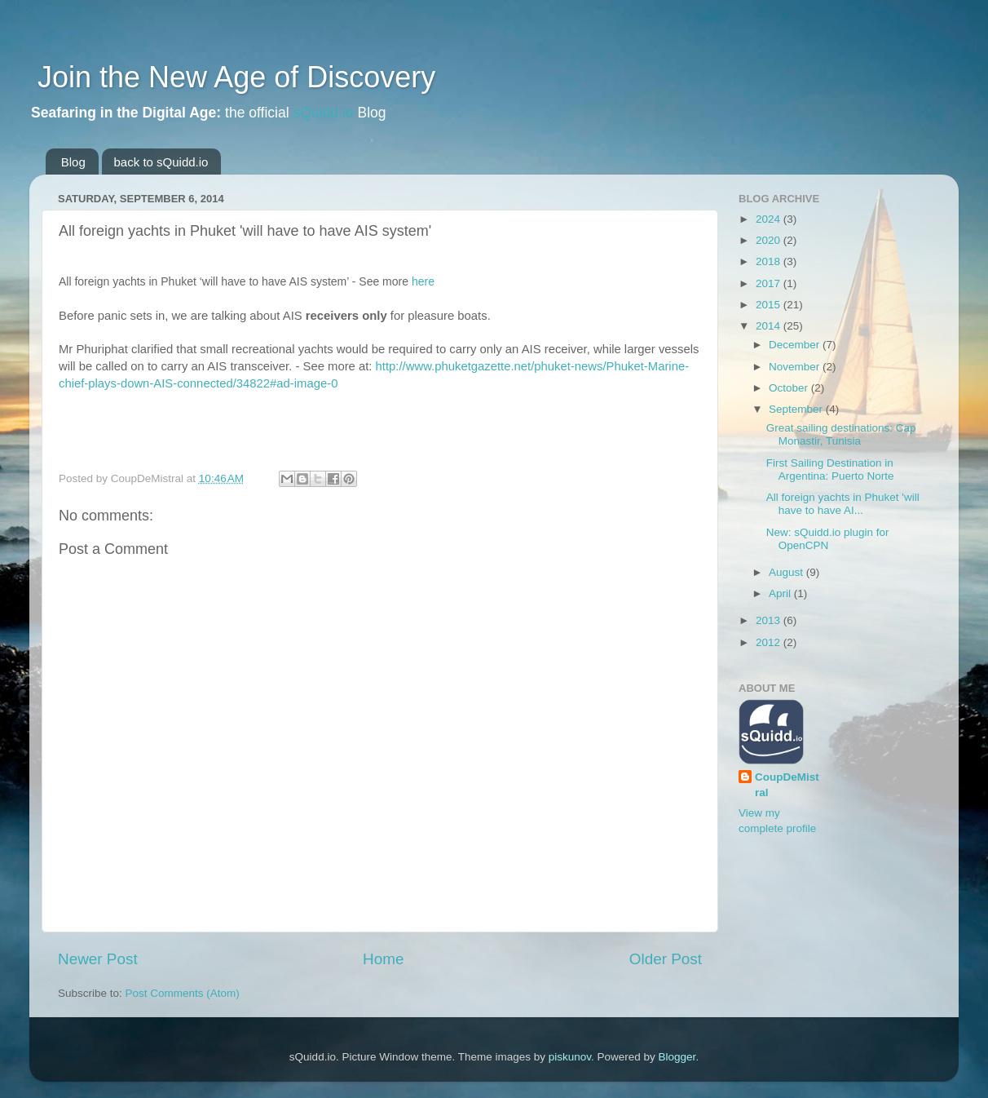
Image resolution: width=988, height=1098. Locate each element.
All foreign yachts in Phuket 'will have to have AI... (843, 503)
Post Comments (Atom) (183, 993)
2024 (769, 219)
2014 (769, 326)
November (796, 367)
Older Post (665, 958)
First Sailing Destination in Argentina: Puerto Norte (830, 469)
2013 (769, 620)
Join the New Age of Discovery (232, 77)
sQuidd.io (323, 112)
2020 (769, 240)
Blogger (677, 1057)
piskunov (570, 1057)
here (423, 281)
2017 (769, 283)
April (781, 593)
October (790, 388)
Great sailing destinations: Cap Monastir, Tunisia (841, 434)
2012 (769, 642)
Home (383, 958)
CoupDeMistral (787, 785)
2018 (769, 261)
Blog (73, 162)
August (787, 572)
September (797, 409)
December (796, 345)
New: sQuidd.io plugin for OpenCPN (827, 538)
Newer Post (98, 958)
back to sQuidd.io (161, 162)
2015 (769, 305)
